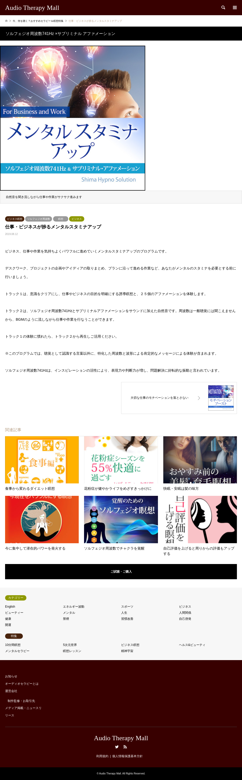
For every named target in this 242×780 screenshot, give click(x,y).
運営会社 (11, 691)
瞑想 (60, 218)
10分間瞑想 (13, 645)
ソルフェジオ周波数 (38, 218)
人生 (124, 612)
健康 (8, 619)
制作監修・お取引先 (21, 701)
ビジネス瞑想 (14, 218)
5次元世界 (70, 645)
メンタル (69, 612)
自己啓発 (185, 619)
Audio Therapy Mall (121, 738)
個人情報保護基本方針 (127, 756)
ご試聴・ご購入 (121, 571)
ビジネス (77, 218)
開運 (8, 625)
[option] (121, 122)
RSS (125, 747)
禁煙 (66, 619)
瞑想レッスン (72, 651)
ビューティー (14, 612)
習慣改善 (127, 619)
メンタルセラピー (17, 651)
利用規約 (102, 756)
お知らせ (11, 676)
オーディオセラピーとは (22, 683)
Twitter (117, 747)
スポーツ (127, 606)
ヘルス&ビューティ (192, 645)
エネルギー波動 (73, 606)
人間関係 (185, 612)
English (10, 606)
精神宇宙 (127, 651)
